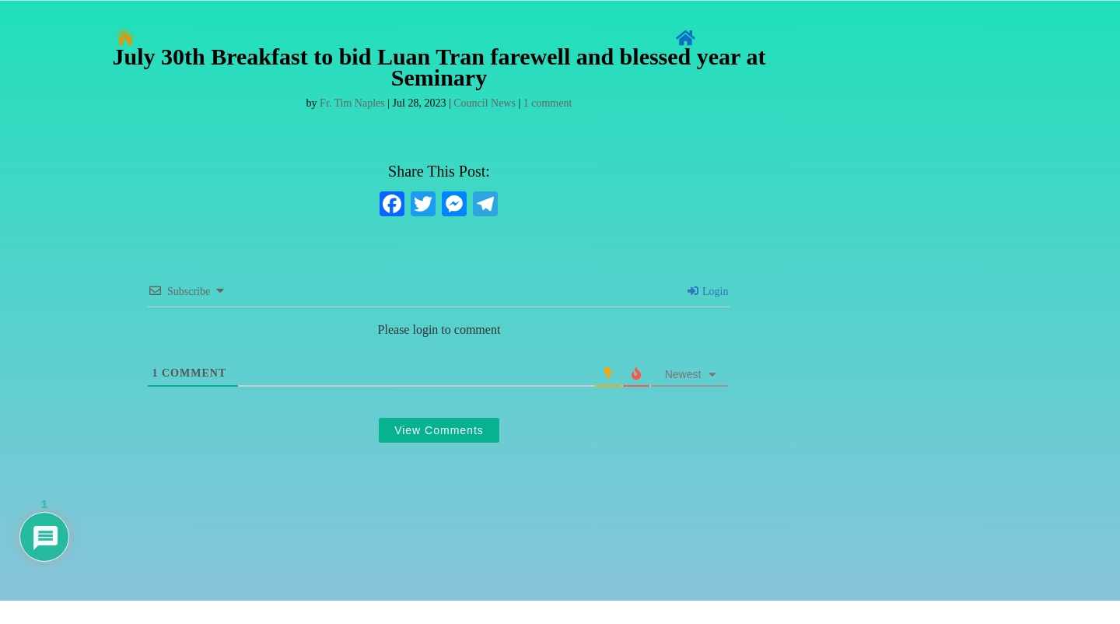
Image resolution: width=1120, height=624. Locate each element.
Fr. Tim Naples (352, 103)
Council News (484, 103)
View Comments (439, 430)
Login (708, 291)
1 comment (547, 103)
